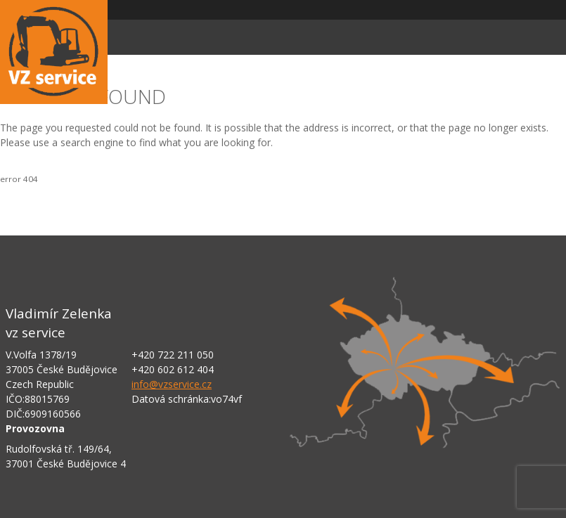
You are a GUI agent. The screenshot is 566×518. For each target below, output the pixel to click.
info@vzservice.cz (171, 384)
